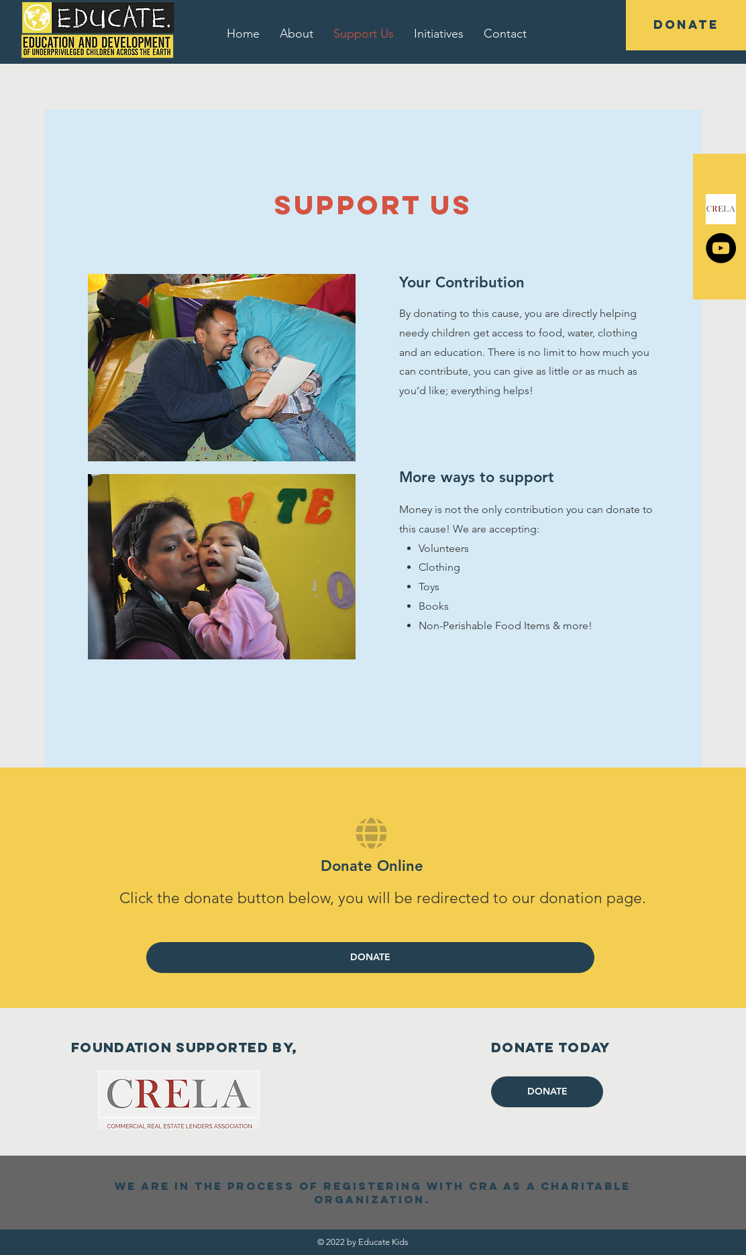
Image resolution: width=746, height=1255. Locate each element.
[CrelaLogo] (721, 209)
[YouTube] (721, 248)
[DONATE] (686, 25)
